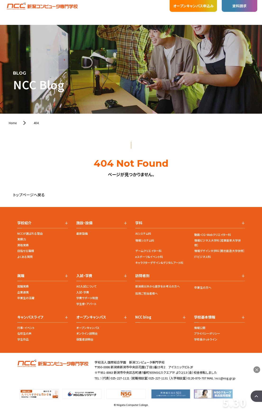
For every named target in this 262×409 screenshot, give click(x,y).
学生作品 (23, 339)
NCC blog (143, 317)
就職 (83, 8)
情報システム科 (144, 240)
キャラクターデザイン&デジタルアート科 (159, 263)
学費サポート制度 (87, 298)
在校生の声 (24, 333)
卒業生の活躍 (25, 298)
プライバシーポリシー (207, 333)
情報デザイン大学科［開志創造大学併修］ (219, 251)
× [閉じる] (256, 369)
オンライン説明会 (87, 333)
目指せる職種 (25, 251)
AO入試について (86, 286)
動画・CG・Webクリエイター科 (212, 235)
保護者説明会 (84, 339)
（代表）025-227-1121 (115, 378)
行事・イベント (26, 328)
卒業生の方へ (202, 287)
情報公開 (199, 328)
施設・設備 (64, 9)
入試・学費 (102, 7)
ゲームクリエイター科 (148, 251)
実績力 (21, 239)
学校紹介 (27, 15)
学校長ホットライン (205, 339)
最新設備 (82, 233)
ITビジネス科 (202, 257)
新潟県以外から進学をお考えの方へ (157, 286)
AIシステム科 (143, 233)
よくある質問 (25, 257)
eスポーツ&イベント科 (149, 257)
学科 (46, 12)
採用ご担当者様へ (146, 293)
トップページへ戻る (29, 195)
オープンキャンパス (87, 328)
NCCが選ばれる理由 (30, 233)
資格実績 (23, 245)
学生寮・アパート (86, 304)
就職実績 (23, 286)
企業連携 (23, 292)
